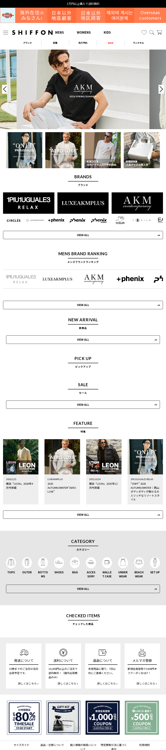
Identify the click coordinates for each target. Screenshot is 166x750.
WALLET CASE (107, 554)
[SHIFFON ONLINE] (32, 32)
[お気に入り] (144, 32)
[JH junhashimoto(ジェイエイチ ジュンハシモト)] (33, 220)
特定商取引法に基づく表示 (114, 727)
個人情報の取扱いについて (83, 727)
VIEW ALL (80, 234)
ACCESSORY (91, 554)
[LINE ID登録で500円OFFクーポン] (142, 697)
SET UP (155, 552)
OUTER (27, 552)
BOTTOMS (43, 554)
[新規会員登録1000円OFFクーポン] (103, 697)
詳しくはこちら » (28, 663)
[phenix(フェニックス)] (74, 220)
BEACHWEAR (139, 554)
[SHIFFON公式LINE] (88, 739)
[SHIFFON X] (79, 739)
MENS (59, 32)
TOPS (11, 552)
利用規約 (144, 724)
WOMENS (84, 32)
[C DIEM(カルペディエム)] (136, 220)
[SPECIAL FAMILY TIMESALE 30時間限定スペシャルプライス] (24, 697)
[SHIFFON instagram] (71, 739)
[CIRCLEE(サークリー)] (13, 220)
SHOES (58, 552)
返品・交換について (52, 724)
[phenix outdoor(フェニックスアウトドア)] (95, 220)
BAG (75, 552)
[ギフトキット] (63, 697)
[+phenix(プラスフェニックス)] (54, 220)
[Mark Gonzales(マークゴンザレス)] (115, 220)
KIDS (107, 32)
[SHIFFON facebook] (96, 739)
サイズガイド (21, 724)
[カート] (159, 32)
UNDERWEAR (123, 554)
